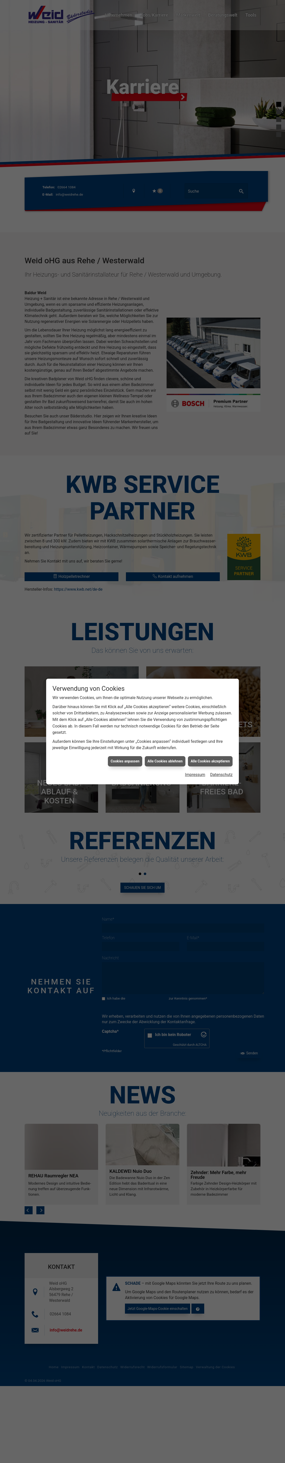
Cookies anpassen (125, 761)
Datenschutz (221, 774)
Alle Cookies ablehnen (165, 761)
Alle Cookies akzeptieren (210, 761)
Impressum (195, 774)
